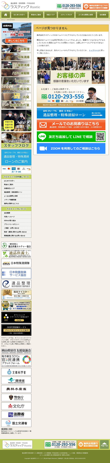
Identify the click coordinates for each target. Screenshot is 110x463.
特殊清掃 (16, 56)
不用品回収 (16, 81)
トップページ (94, 50)
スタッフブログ (66, 14)
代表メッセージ (9, 217)
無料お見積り (66, 455)
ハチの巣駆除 (16, 73)
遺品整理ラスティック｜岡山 (38, 458)
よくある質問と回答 (86, 14)
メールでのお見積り (96, 6)
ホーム (5, 14)
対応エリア (50, 14)
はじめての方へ (19, 14)
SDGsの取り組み (10, 220)
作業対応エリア (9, 188)
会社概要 (103, 14)
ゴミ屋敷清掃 (16, 64)
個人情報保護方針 (56, 455)
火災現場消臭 (16, 89)
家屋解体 (16, 105)
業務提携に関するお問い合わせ (14, 235)
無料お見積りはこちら (11, 203)
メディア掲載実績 (10, 200)
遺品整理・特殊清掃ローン (13, 192)
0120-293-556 (69, 6)
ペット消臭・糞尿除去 (16, 97)
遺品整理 (16, 48)
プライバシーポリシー (11, 224)
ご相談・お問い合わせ (11, 228)
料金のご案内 (36, 14)
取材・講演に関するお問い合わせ (15, 232)
